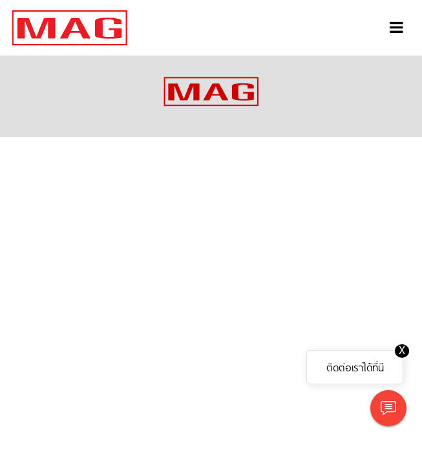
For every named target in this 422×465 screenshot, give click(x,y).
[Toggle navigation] (396, 27)
